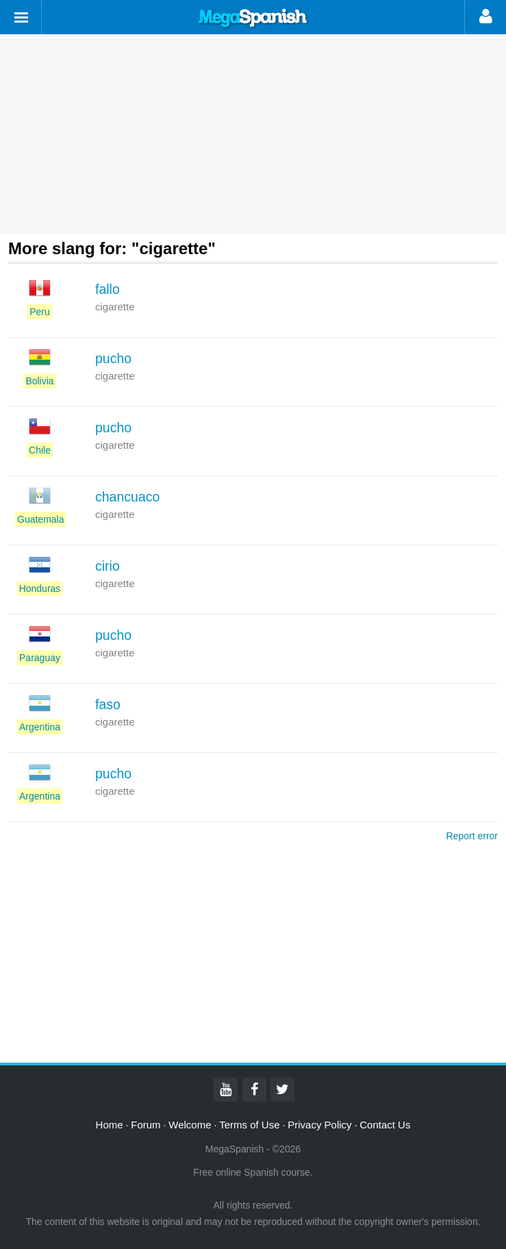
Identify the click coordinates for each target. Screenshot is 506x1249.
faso (108, 704)
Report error (472, 835)
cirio (107, 565)
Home (109, 1124)
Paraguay (39, 657)
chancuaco (127, 496)
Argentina (39, 726)
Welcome (189, 1124)
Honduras (40, 588)
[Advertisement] (253, 134)
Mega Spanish (253, 18)
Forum (145, 1124)
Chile (40, 450)
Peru (39, 311)
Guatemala (40, 519)
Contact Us (384, 1124)
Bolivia (39, 380)
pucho (113, 358)
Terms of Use (249, 1124)
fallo (107, 289)
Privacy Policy (319, 1124)
